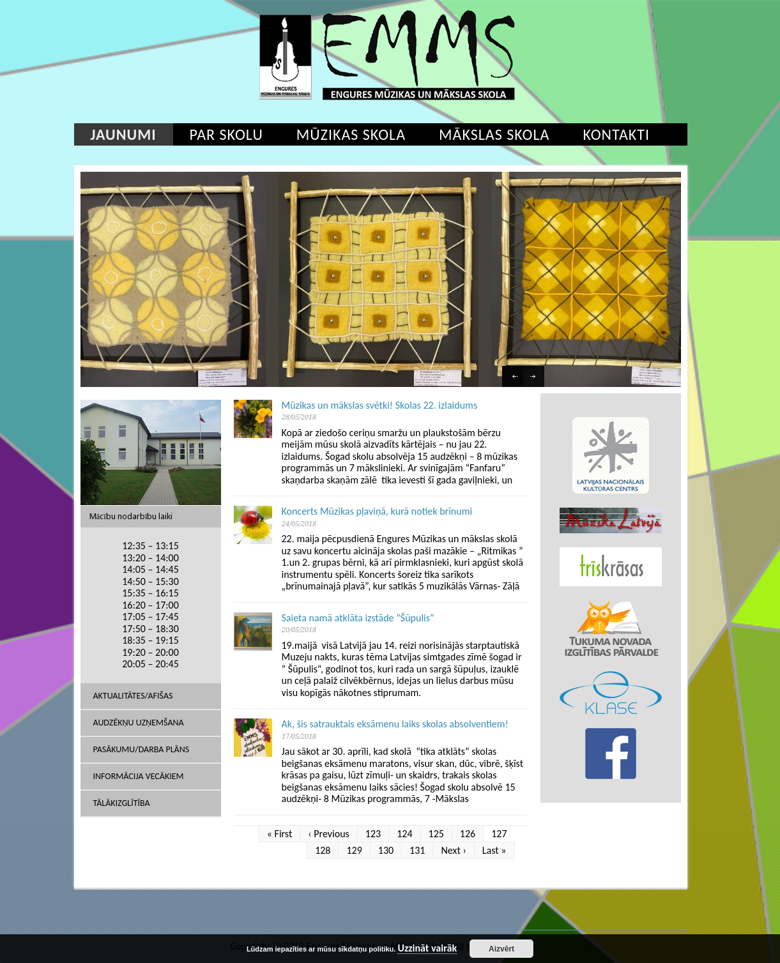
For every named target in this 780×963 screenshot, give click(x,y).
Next (535, 378)
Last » (494, 850)
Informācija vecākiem (138, 776)
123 (373, 834)
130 (386, 850)
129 (354, 850)
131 (417, 850)
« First (280, 834)
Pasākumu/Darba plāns (141, 749)
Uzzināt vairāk (427, 948)
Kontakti (616, 134)
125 (436, 834)
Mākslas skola (494, 134)
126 (467, 834)
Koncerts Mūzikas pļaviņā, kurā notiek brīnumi (377, 511)
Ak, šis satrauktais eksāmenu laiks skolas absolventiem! (395, 724)
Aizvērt (501, 948)
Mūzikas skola (351, 134)
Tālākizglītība (121, 803)
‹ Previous (328, 834)
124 (404, 834)
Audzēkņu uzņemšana (138, 722)
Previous (514, 378)
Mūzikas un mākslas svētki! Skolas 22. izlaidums (380, 405)
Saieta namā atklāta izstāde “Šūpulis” (358, 618)
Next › (453, 850)
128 (322, 850)
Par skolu (226, 134)
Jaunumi (124, 134)
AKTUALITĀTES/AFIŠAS (133, 695)
